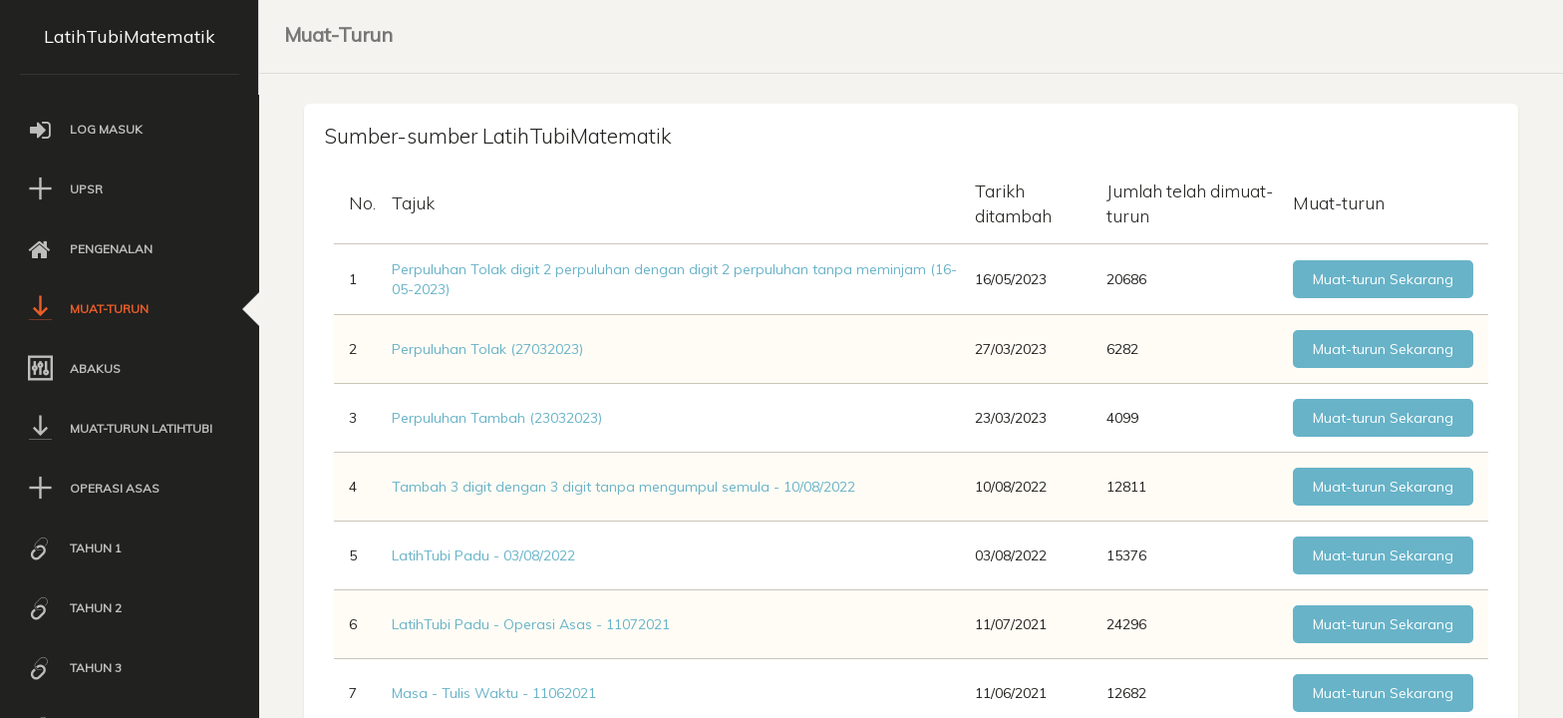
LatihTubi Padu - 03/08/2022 (483, 556)
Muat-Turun (338, 34)
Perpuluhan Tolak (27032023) (487, 350)
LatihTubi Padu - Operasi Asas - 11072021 (531, 625)
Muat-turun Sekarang (1383, 280)
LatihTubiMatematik (129, 36)
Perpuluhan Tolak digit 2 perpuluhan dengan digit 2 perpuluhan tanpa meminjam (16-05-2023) (674, 280)
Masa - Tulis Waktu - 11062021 (494, 694)
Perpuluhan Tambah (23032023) (497, 419)
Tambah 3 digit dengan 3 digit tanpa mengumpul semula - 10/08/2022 (623, 488)
